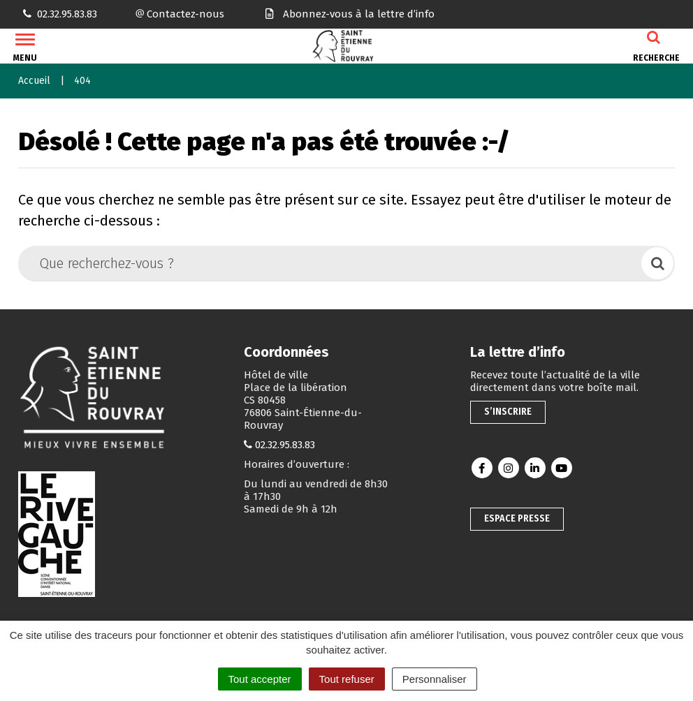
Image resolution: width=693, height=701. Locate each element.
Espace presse (517, 518)
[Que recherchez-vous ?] (330, 263)
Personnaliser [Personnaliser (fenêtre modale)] (434, 679)
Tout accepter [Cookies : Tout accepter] (259, 679)
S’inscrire (508, 412)
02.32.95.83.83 (285, 444)
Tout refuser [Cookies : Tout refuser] (346, 679)
